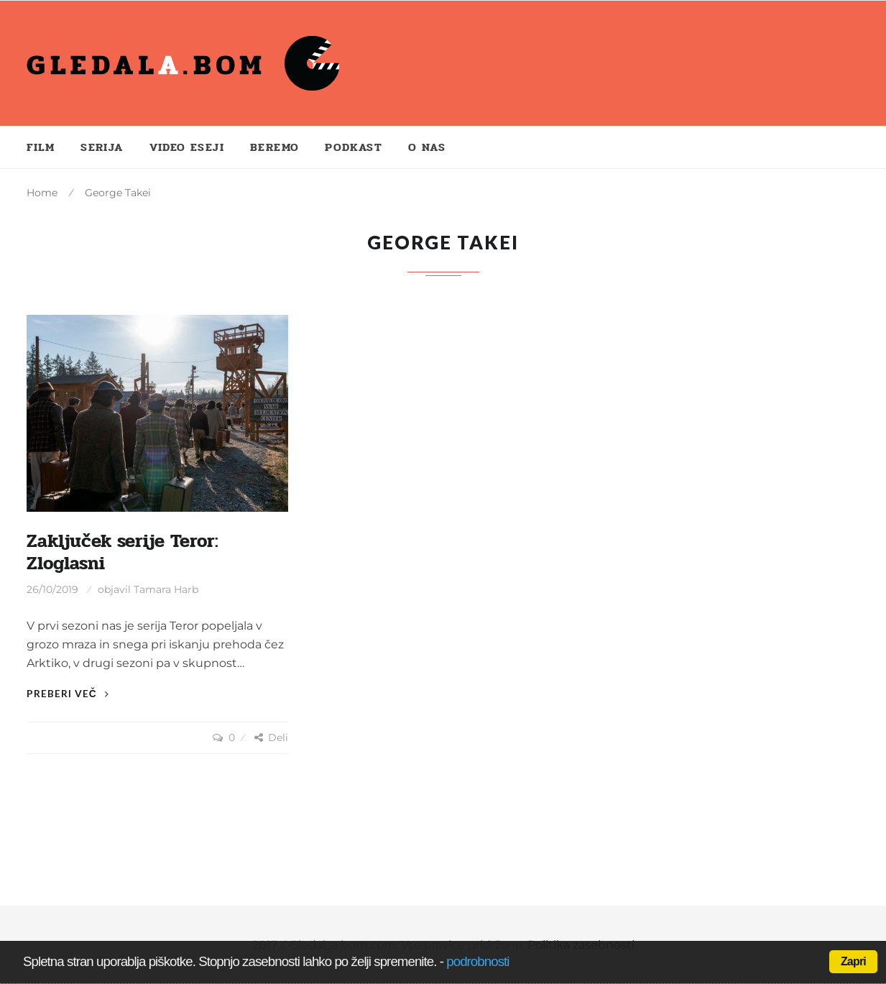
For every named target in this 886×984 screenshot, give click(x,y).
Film (41, 147)
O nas (427, 147)
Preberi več (68, 693)
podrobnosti (477, 961)
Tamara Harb (166, 589)
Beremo (274, 147)
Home (42, 192)
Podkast (353, 147)
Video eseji (186, 147)
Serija (101, 147)
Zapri (853, 961)
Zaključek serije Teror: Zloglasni (122, 552)
